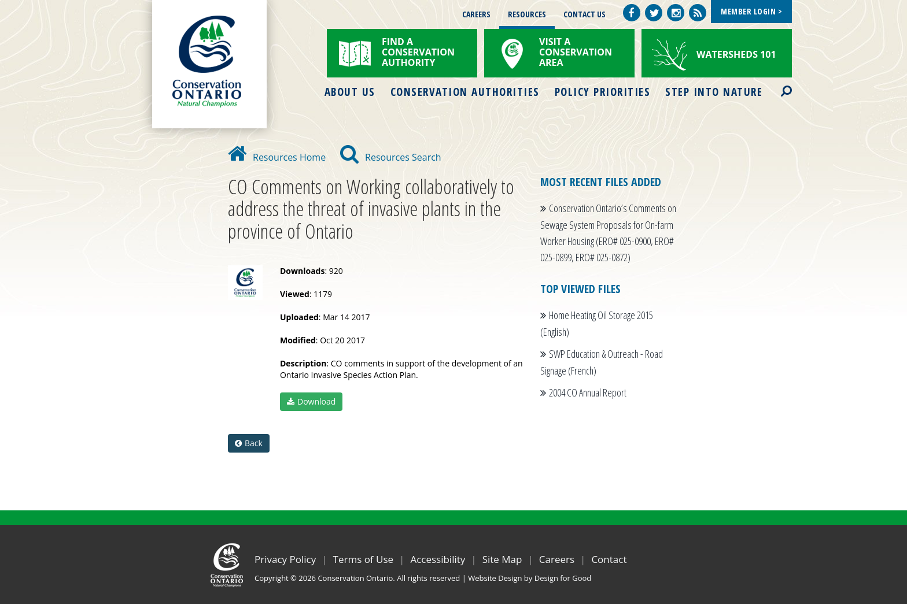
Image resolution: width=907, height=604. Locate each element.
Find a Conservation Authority (418, 52)
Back (249, 443)
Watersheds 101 (736, 54)
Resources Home (277, 157)
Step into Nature (713, 91)
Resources (527, 14)
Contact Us (584, 14)
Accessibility (437, 559)
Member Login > (751, 11)
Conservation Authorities (465, 91)
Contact (608, 559)
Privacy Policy (285, 559)
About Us (350, 91)
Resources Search (390, 157)
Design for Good (563, 578)
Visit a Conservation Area (575, 52)
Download (311, 401)
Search (776, 83)
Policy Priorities (603, 91)
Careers (476, 14)
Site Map (502, 559)
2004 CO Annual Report (587, 392)
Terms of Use (363, 559)
